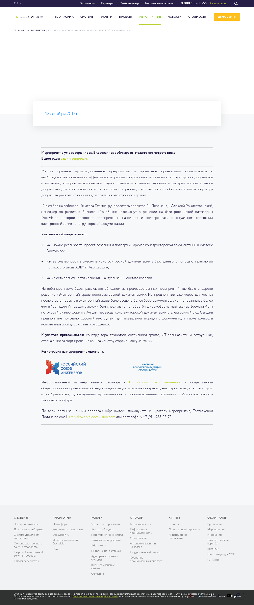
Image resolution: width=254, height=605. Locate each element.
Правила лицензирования (184, 529)
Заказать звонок (219, 3)
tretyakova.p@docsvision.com (92, 417)
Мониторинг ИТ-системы (107, 535)
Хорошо (236, 596)
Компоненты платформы (68, 529)
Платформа (64, 16)
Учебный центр (129, 3)
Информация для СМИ (221, 554)
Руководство (215, 524)
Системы (87, 16)
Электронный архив (26, 524)
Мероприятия (150, 16)
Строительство (139, 538)
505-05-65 (194, 3)
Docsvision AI (61, 535)
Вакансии (213, 549)
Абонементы (99, 545)
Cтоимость (175, 524)
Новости (175, 16)
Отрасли (136, 517)
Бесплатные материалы (159, 3)
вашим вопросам (74, 158)
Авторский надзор (102, 529)
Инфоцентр (214, 535)
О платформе (61, 524)
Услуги (106, 16)
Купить (174, 517)
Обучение (97, 573)
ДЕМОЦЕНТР (227, 17)
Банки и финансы (140, 524)
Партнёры (107, 3)
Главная (19, 30)
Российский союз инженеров (155, 382)
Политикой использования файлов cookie (95, 596)
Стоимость (197, 16)
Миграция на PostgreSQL (106, 551)
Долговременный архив (28, 529)
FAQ (55, 549)
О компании (87, 3)
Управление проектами (105, 524)
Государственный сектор (145, 552)
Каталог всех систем (26, 561)
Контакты (213, 559)
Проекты (126, 16)
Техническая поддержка (105, 540)
